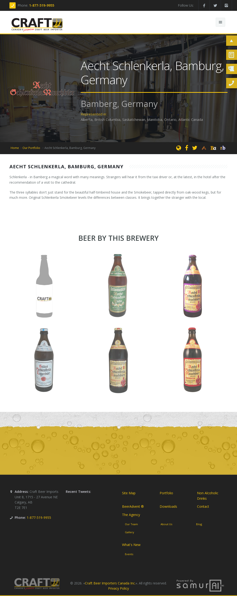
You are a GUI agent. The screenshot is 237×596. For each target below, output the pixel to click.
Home (15, 148)
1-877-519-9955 (41, 5)
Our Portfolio (31, 148)
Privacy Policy (118, 588)
